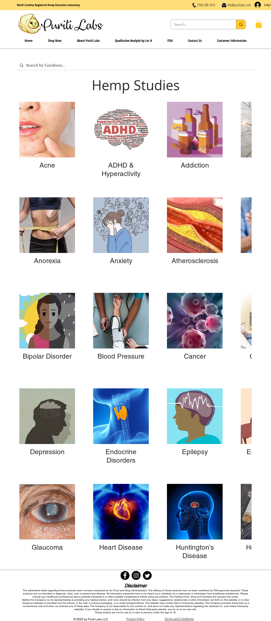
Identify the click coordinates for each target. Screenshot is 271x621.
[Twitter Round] (147, 575)
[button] (258, 24)
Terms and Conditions (179, 619)
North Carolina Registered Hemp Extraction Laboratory (48, 5)
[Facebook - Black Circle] (124, 575)
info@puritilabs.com (239, 4)
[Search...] (200, 24)
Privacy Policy (135, 619)
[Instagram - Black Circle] (136, 575)
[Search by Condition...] (135, 65)
